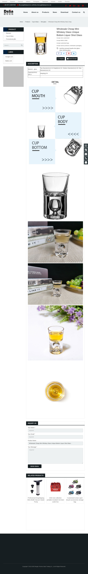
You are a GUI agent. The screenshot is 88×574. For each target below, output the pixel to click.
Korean (52, 1)
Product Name (32, 440)
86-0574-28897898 (10, 5)
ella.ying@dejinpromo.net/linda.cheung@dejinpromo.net (35, 5)
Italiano (27, 1)
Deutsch (3, 1)
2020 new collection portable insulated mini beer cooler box (55, 500)
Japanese (44, 1)
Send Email (72, 58)
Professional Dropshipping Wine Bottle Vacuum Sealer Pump (36, 500)
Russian (66, 1)
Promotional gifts (11, 39)
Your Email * (31, 434)
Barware (8, 33)
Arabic (59, 1)
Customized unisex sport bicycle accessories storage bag (74, 500)
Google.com (9, 56)
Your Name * (31, 427)
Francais (19, 1)
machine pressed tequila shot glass (69, 48)
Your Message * (32, 447)
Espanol (11, 1)
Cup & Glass (10, 36)
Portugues (35, 1)
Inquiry (61, 58)
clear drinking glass (65, 50)
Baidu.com (8, 61)
